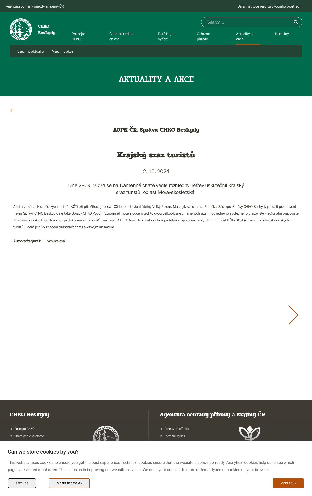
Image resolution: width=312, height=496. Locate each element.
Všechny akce (62, 51)
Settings (22, 483)
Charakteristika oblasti (29, 436)
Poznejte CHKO (24, 429)
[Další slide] (293, 315)
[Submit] (296, 22)
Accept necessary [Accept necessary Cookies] (69, 483)
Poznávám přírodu (176, 429)
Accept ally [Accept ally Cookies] (288, 483)
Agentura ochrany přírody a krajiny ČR (35, 6)
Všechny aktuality (30, 51)
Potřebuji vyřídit (174, 436)
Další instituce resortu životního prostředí (269, 6)
